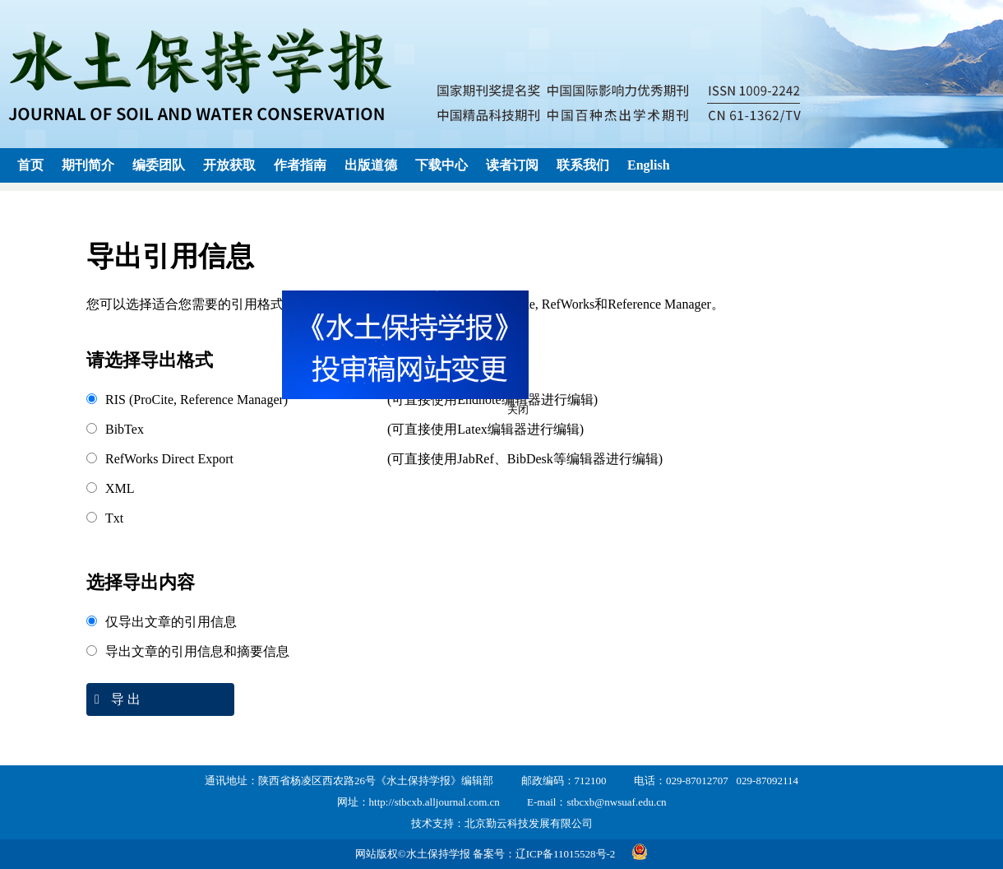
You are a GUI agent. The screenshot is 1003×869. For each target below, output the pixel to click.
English (648, 165)
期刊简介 (88, 165)
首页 (30, 165)
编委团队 (158, 165)
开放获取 (229, 165)
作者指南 (300, 165)
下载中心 (441, 165)
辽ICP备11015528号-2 (565, 854)
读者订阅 (512, 165)
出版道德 (370, 165)
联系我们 (583, 165)
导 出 (113, 699)
